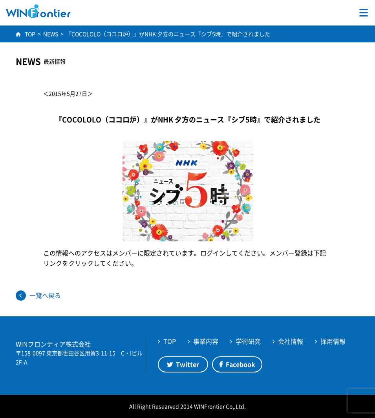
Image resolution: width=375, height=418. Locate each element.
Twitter (187, 364)
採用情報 (333, 341)
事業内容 (205, 341)
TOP (169, 341)
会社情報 (290, 341)
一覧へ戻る (45, 295)
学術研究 (248, 341)
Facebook (240, 364)
